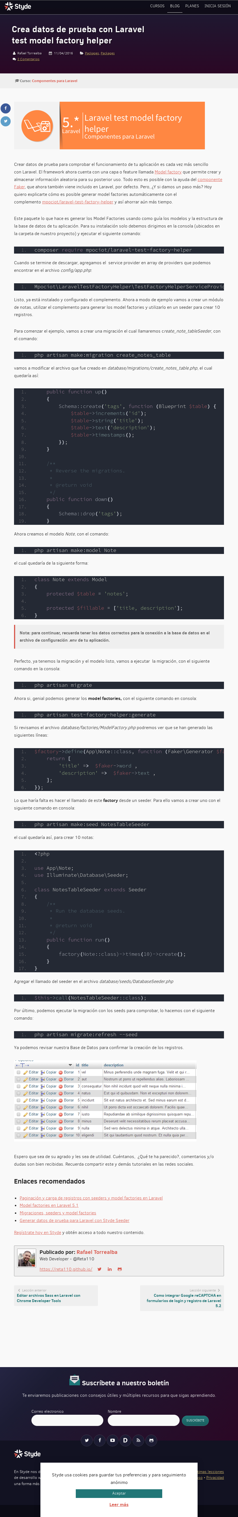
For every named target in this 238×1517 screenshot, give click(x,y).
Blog (177, 6)
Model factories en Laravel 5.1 (49, 1205)
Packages (92, 53)
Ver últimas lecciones (205, 1471)
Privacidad (215, 1477)
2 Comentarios (28, 59)
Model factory (168, 172)
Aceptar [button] (119, 1493)
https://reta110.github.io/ (66, 1269)
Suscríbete (195, 1421)
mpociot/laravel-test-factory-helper (77, 202)
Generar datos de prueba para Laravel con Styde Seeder (74, 1220)
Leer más (119, 1504)
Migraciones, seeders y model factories (58, 1213)
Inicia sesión (218, 6)
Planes (193, 6)
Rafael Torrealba (97, 1252)
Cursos (160, 6)
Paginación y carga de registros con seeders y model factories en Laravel (91, 1198)
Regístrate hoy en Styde (37, 1232)
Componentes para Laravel (54, 80)
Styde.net (18, 6)
